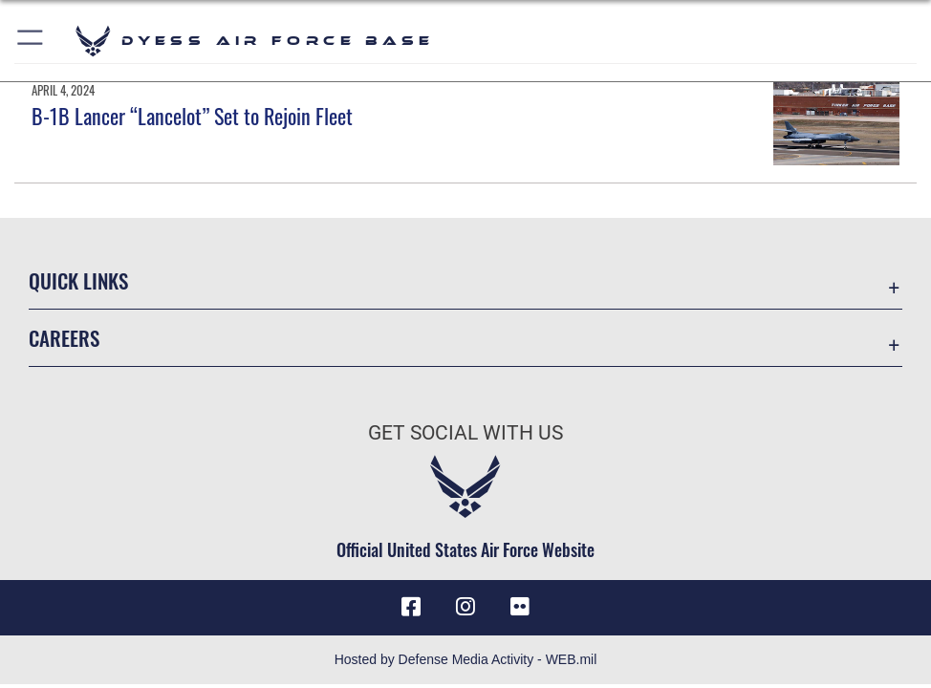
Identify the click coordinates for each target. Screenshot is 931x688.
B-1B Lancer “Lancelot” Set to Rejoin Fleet (192, 115)
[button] (31, 40)
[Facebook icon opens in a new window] (411, 606)
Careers (64, 337)
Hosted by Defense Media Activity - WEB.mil (466, 659)
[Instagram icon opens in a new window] (465, 606)
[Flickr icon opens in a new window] (520, 606)
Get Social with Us (465, 432)
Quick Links (78, 280)
